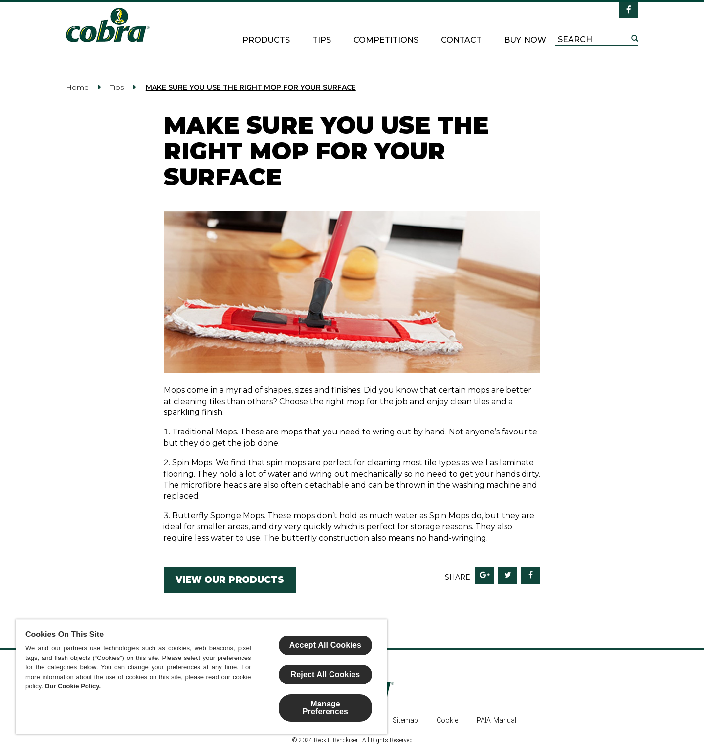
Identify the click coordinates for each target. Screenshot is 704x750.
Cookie (447, 720)
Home (77, 87)
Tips (321, 40)
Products (266, 40)
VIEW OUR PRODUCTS (230, 579)
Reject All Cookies (325, 674)
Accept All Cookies (325, 645)
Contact (461, 40)
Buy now (525, 40)
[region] (201, 676)
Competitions (385, 40)
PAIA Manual (496, 720)
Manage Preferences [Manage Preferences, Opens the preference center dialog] (325, 708)
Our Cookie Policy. (73, 686)
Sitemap (405, 720)
